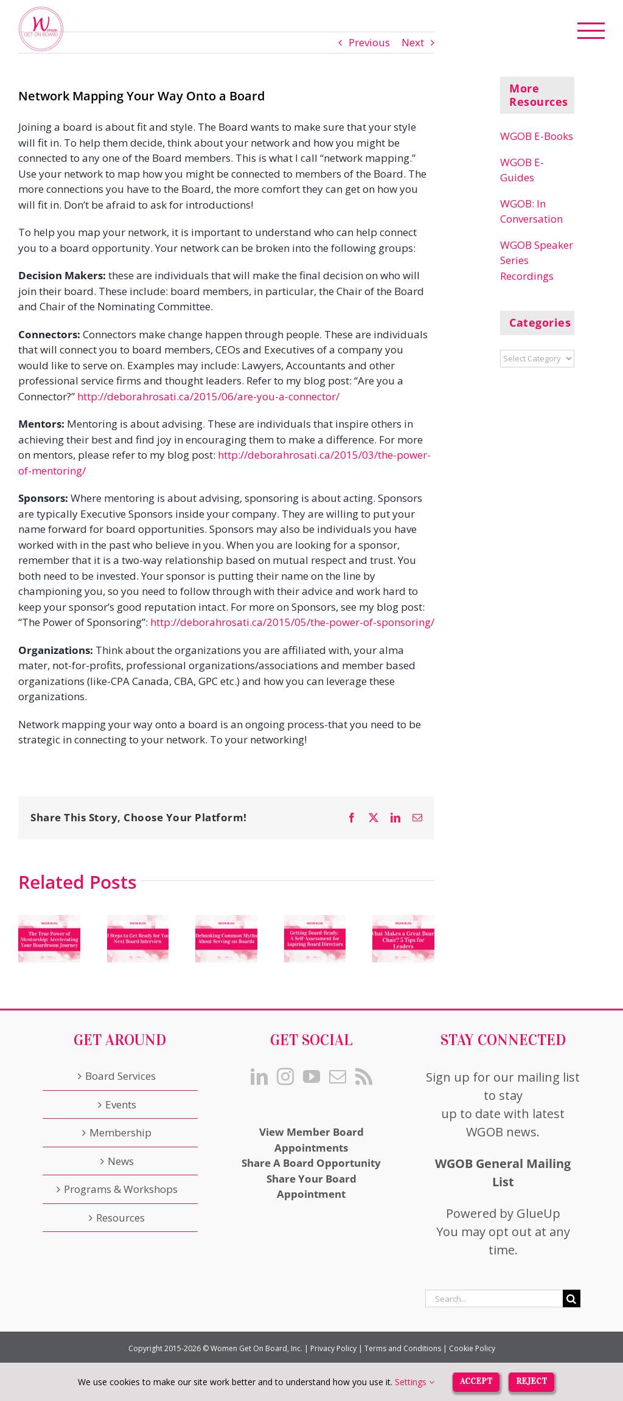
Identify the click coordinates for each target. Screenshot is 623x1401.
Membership (120, 1132)
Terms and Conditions (402, 1348)
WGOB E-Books (536, 136)
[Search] (571, 1298)
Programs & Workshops (121, 1189)
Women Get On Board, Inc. (256, 1348)
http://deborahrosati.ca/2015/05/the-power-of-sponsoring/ (292, 622)
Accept (476, 1381)
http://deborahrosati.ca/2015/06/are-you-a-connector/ (208, 396)
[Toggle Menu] (591, 31)
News (121, 1161)
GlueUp (538, 1213)
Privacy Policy (333, 1348)
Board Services (120, 1076)
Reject (531, 1381)
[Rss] (363, 1076)
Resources (120, 1218)
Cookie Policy (472, 1348)
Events (120, 1104)
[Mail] (337, 1076)
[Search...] (494, 1298)
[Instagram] (285, 1076)
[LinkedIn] (259, 1076)
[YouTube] (311, 1076)
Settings (414, 1382)
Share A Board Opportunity (311, 1163)
